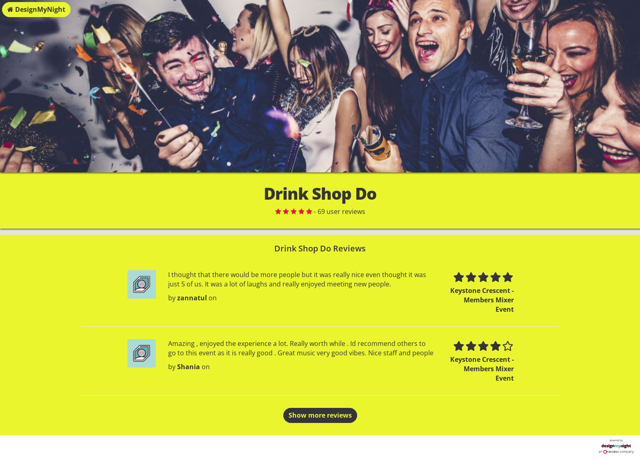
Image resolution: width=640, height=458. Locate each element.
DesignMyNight (36, 9)
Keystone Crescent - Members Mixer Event (482, 300)
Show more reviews (320, 415)
